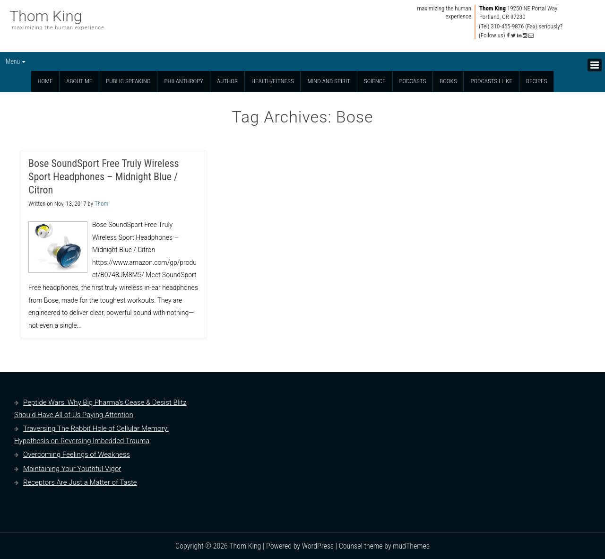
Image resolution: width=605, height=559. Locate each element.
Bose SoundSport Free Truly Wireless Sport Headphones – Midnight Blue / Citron (103, 176)
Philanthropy (183, 81)
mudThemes (411, 546)
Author (227, 81)
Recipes (536, 81)
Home (45, 81)
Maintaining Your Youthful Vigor (72, 468)
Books (448, 81)
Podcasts (412, 81)
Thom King (45, 16)
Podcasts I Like (491, 81)
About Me (79, 81)
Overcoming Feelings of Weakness (76, 454)
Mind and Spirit (328, 81)
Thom (101, 203)
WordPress (318, 546)
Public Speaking (128, 81)
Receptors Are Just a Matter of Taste (80, 482)
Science (375, 81)
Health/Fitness (272, 81)
